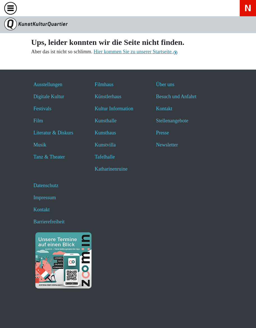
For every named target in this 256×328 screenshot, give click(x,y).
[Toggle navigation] (11, 10)
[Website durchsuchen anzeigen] (28, 8)
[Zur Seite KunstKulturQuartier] (128, 24)
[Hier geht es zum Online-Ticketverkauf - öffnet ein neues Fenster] (57, 8)
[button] (17, 316)
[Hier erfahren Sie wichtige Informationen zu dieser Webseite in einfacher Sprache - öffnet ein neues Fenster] (72, 8)
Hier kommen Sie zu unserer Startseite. (133, 51)
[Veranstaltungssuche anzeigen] (42, 8)
